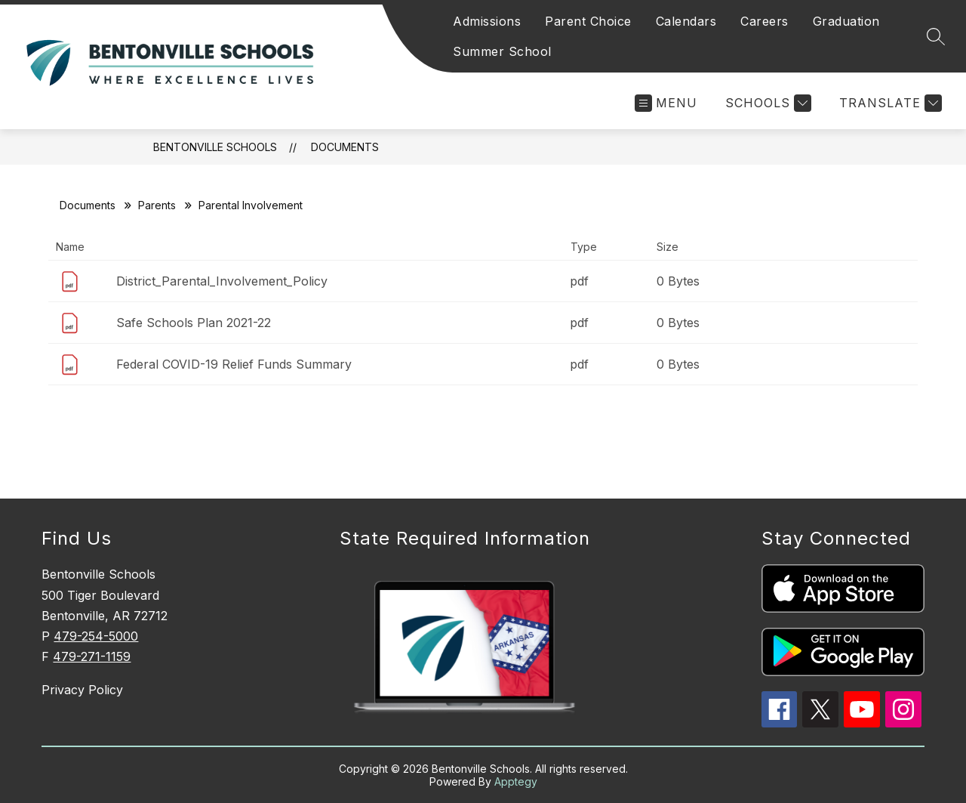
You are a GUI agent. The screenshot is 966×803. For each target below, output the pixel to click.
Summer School (502, 51)
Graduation (846, 21)
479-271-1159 (92, 656)
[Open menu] (666, 103)
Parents (157, 205)
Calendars (686, 21)
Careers (764, 21)
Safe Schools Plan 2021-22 (193, 322)
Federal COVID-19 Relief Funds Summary (234, 364)
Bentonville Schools (215, 147)
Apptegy (515, 781)
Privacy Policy (82, 689)
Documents (345, 147)
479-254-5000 (96, 636)
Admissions (487, 21)
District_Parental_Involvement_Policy (222, 281)
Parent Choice (588, 21)
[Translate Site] (888, 103)
